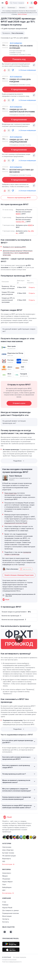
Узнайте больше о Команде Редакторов (19, 575)
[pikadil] (6, 2)
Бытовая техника (8, 853)
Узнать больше (22, 14)
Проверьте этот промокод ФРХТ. (14, 247)
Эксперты (5, 919)
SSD (3, 861)
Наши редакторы (10, 493)
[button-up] (5, 70)
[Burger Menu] (2, 3)
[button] (11, 3)
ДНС (3, 890)
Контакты (5, 922)
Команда (5, 905)
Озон (4, 884)
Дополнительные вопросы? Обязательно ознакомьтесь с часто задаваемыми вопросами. (17, 253)
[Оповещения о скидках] (27, 3)
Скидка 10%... (21, 221)
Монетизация (6, 916)
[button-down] (13, 70)
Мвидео (5, 876)
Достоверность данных (10, 910)
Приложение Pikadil (10, 938)
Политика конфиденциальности (11, 962)
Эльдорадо (6, 879)
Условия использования (9, 959)
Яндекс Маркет (7, 881)
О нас (4, 902)
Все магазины (8, 893)
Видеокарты (6, 858)
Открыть (32, 287)
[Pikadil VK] (4, 932)
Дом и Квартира (7, 850)
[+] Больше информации (27, 70)
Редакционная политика (10, 913)
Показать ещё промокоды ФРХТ (19, 197)
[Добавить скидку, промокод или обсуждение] (35, 3)
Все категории (8, 864)
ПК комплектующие (9, 856)
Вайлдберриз (6, 887)
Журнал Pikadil (7, 907)
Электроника (6, 847)
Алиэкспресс (6, 873)
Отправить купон (19, 403)
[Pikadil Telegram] (11, 932)
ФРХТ (26, 38)
